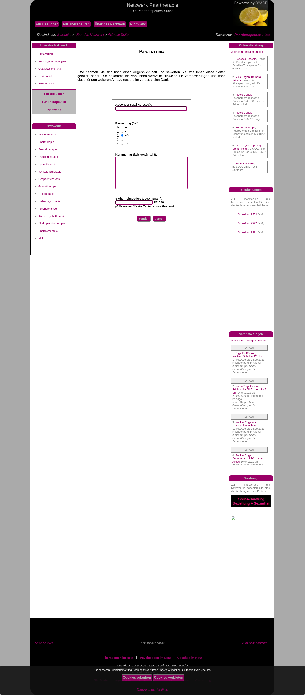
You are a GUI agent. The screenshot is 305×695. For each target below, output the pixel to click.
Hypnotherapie (47, 164)
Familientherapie (48, 156)
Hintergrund (45, 53)
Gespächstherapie (49, 179)
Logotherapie (46, 193)
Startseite (64, 34)
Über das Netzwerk (110, 24)
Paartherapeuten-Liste (252, 35)
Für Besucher (47, 24)
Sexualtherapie (47, 149)
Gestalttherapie (47, 186)
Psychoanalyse (47, 208)
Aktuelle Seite (118, 34)
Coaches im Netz (189, 657)
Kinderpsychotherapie (51, 223)
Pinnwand (138, 24)
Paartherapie (46, 142)
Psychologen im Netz (155, 657)
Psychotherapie (47, 134)
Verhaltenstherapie (49, 171)
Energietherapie (48, 230)
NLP (41, 238)
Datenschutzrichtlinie (152, 689)
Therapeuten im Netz (118, 657)
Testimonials (45, 76)
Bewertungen (46, 83)
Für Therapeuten (76, 24)
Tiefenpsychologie (49, 201)
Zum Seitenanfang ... (256, 643)
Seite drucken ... (46, 643)
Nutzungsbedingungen (52, 61)
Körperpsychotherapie (51, 216)
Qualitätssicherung (49, 68)
